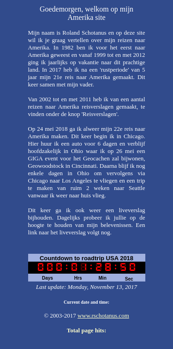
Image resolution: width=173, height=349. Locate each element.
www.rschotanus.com (103, 315)
